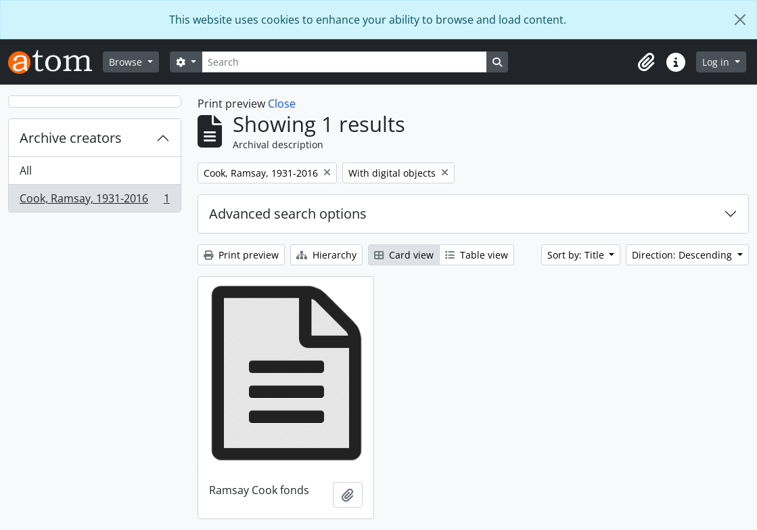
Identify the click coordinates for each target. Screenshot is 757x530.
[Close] (740, 20)
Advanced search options (288, 213)
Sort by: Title (577, 254)
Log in (717, 62)
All (26, 170)
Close (282, 103)
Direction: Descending (683, 254)
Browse (127, 62)
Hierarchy (326, 254)
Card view (404, 254)
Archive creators (71, 138)
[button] (646, 62)
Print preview (241, 254)
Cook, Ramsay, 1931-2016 (94, 201)
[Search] (344, 61)
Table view (476, 254)
